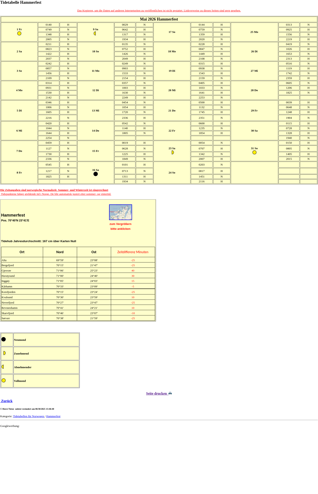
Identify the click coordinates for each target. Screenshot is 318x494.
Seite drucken (159, 393)
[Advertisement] (132, 462)
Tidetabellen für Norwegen (29, 416)
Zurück (6, 401)
